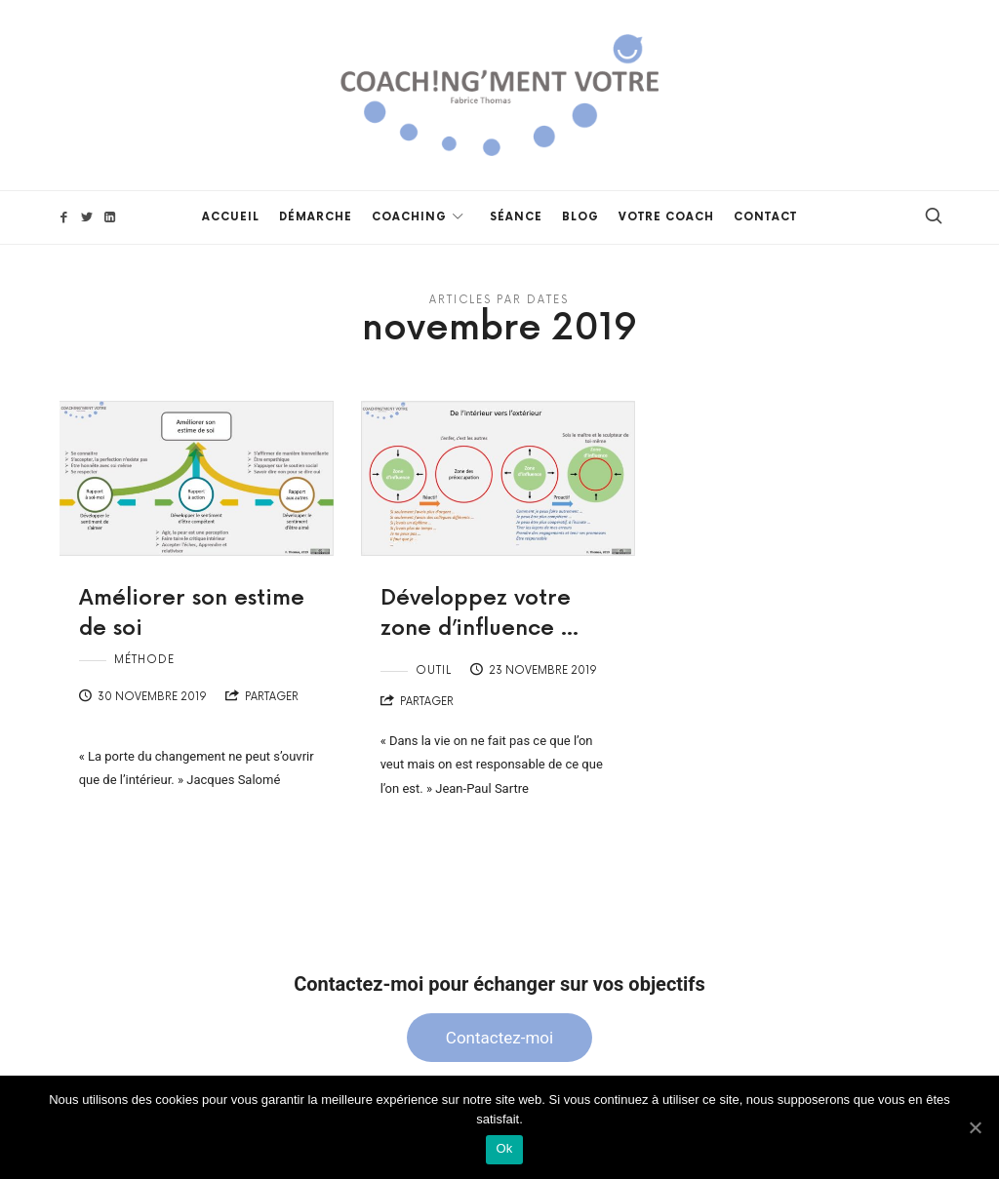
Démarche (315, 217)
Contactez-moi (499, 1037)
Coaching (409, 217)
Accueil (231, 217)
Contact (765, 217)
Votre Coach (666, 217)
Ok (504, 1148)
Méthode (144, 659)
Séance (516, 217)
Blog (580, 217)
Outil (434, 670)
